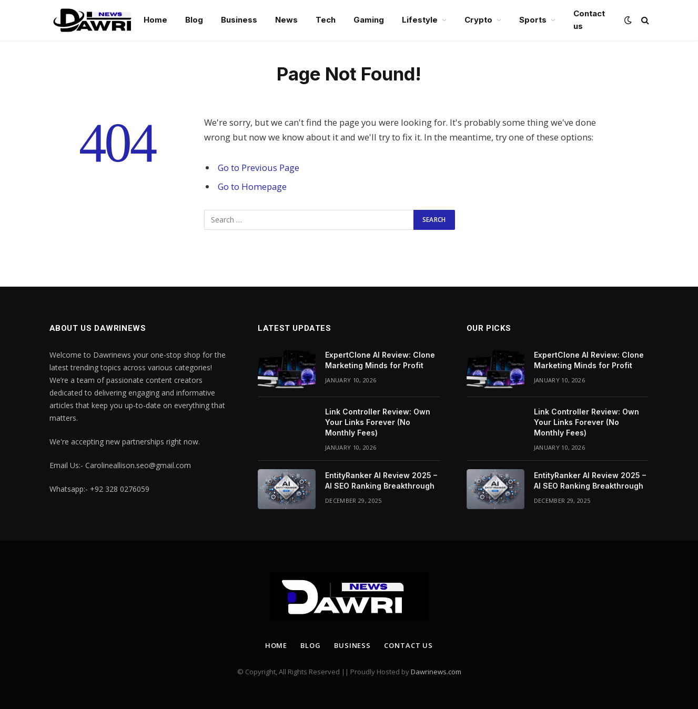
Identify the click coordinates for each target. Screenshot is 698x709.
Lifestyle (420, 20)
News (286, 20)
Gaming (368, 20)
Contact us (589, 19)
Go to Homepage (252, 186)
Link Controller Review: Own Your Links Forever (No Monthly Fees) (377, 422)
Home (155, 20)
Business (239, 20)
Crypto (478, 20)
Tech (326, 20)
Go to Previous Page (258, 167)
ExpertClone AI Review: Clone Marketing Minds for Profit (380, 360)
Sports (533, 20)
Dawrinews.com (436, 671)
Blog (194, 20)
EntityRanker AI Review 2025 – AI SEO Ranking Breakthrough (381, 480)
